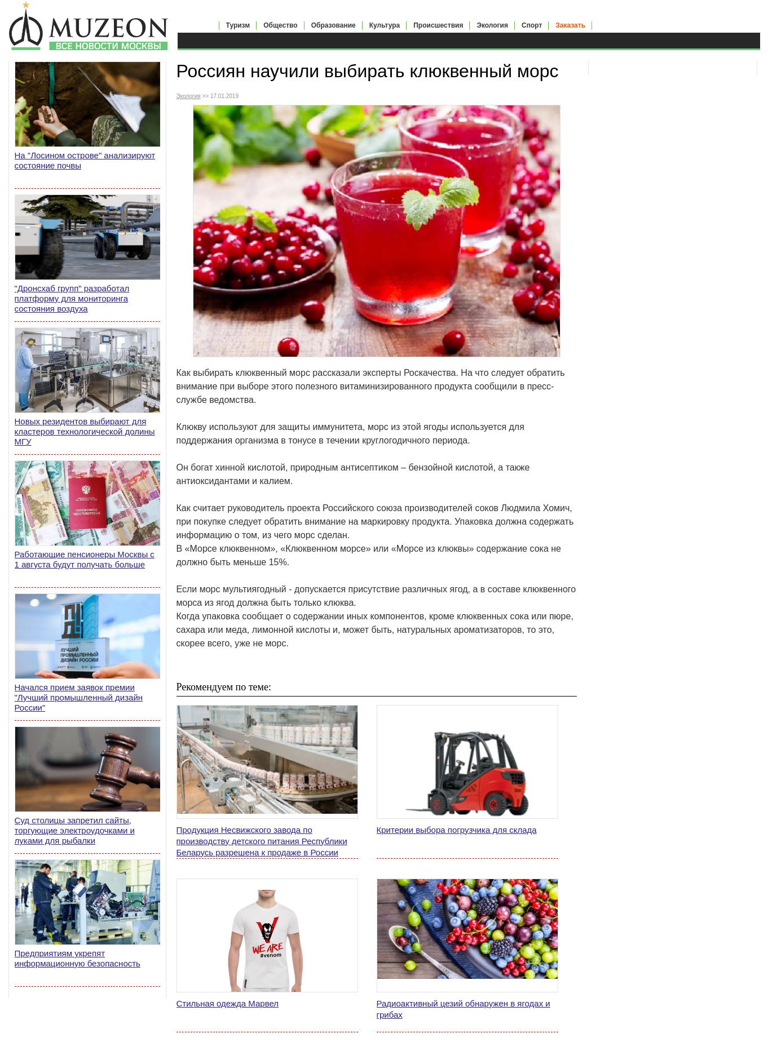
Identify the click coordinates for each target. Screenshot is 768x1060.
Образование (333, 25)
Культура (384, 25)
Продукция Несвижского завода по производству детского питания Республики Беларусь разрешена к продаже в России (261, 841)
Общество (280, 25)
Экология (492, 25)
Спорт (532, 25)
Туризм (238, 25)
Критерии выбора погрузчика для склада (457, 830)
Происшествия (438, 25)
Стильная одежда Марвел (227, 1003)
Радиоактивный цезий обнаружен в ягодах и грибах (463, 1009)
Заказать (570, 25)
